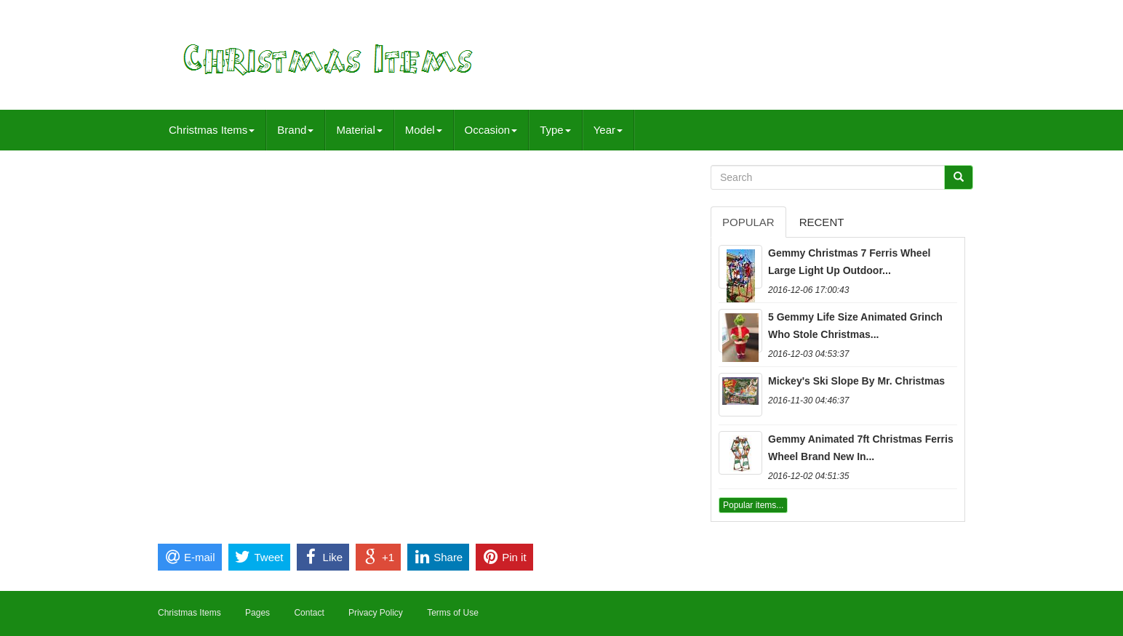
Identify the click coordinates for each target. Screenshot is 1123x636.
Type (555, 130)
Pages (257, 613)
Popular (748, 222)
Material (359, 130)
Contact (309, 613)
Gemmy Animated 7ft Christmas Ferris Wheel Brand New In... (861, 447)
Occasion (491, 130)
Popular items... (753, 505)
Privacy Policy (375, 613)
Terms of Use (453, 613)
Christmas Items (212, 130)
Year (608, 130)
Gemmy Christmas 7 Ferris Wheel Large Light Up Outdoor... (849, 261)
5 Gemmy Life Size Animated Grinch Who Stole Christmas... (855, 325)
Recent (821, 222)
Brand (295, 130)
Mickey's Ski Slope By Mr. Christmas (856, 381)
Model (423, 130)
